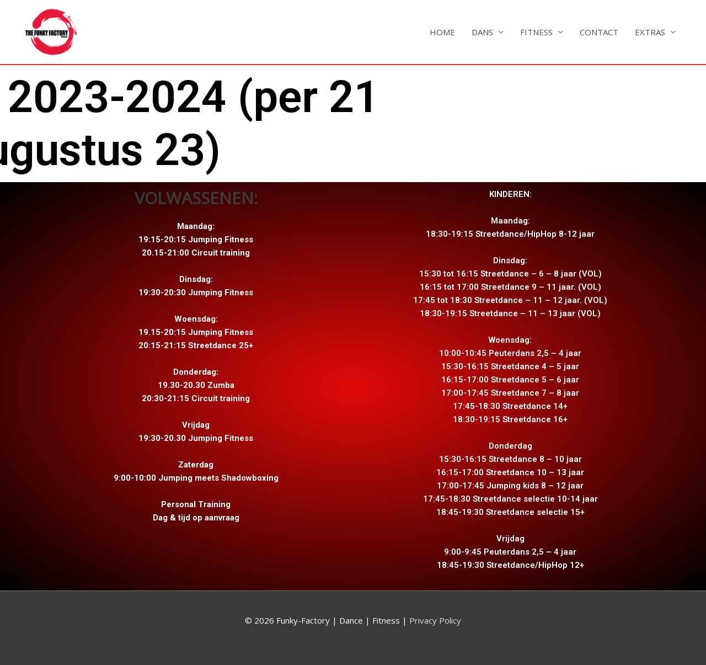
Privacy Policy (434, 620)
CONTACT (599, 32)
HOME (442, 32)
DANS (482, 32)
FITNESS (536, 32)
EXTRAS (650, 32)
